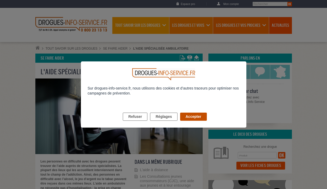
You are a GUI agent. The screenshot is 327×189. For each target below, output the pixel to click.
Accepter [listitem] (193, 122)
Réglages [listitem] (164, 122)
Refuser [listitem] (135, 122)
